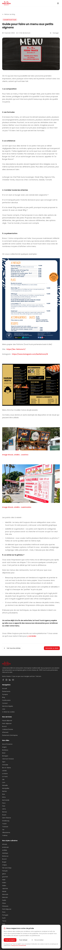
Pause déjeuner (7, 720)
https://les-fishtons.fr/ (16, 349)
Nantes (4, 791)
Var (3, 829)
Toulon (4, 824)
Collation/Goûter (7, 729)
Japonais (5, 888)
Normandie (5, 800)
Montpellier (5, 788)
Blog (3, 697)
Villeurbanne (6, 832)
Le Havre (5, 773)
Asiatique (5, 853)
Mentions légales (7, 706)
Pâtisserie (5, 906)
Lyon (3, 782)
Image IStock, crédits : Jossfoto (15, 454)
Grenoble (5, 765)
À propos (5, 694)
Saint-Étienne (6, 818)
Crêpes (4, 865)
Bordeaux (5, 750)
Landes (4, 771)
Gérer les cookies (8, 712)
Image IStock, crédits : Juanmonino (16, 507)
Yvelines (4, 835)
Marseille (5, 785)
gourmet (5, 877)
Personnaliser (38, 940)
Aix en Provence (7, 744)
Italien (4, 885)
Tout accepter (10, 940)
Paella (4, 900)
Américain (5, 847)
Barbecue (5, 856)
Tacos (4, 921)
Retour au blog (8, 14)
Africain (4, 844)
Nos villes (5, 740)
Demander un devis (51, 648)
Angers (4, 747)
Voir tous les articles (12, 648)
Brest (3, 753)
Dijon (3, 762)
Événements (6, 691)
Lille (3, 779)
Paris (3, 806)
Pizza (3, 912)
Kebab (4, 891)
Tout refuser (23, 940)
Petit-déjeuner (7, 723)
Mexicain (5, 897)
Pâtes (4, 903)
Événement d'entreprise (10, 735)
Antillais (4, 850)
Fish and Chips (6, 868)
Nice (3, 794)
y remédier (31, 636)
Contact (5, 703)
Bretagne (5, 756)
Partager (54, 33)
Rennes (4, 812)
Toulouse (5, 827)
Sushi (4, 918)
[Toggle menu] (58, 3)
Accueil (4, 688)
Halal (3, 880)
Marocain (5, 894)
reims (4, 809)
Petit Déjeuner (6, 909)
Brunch (4, 726)
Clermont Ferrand (8, 759)
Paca (3, 803)
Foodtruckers (6, 700)
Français (5, 871)
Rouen (4, 815)
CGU (3, 709)
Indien (4, 883)
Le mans (5, 776)
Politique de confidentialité (18, 945)
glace (4, 874)
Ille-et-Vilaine (6, 768)
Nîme (4, 797)
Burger (4, 862)
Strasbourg (5, 821)
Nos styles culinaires (10, 841)
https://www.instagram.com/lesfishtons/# (30, 354)
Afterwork (5, 732)
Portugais (5, 915)
